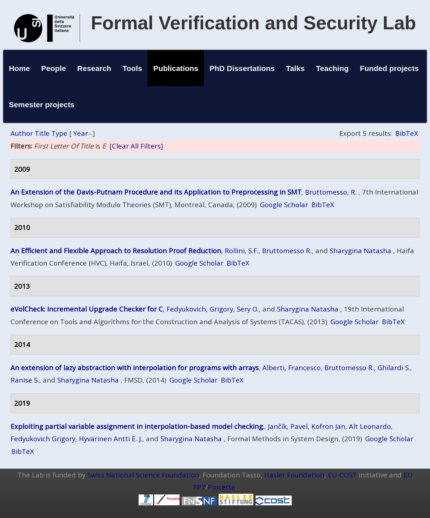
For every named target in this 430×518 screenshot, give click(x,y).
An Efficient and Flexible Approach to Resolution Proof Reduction (115, 250)
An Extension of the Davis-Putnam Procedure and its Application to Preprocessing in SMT (156, 191)
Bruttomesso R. (287, 250)
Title (42, 133)
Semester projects (42, 104)
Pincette (221, 487)
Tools (132, 68)
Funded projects (389, 68)
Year (80, 133)
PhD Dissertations (242, 68)
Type (59, 133)
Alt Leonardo (370, 426)
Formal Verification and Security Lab (253, 22)
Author (21, 133)
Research (94, 68)
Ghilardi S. (394, 367)
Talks (295, 68)
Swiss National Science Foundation (143, 474)
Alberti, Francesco (291, 367)
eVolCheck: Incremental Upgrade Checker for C (86, 308)
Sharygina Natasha (360, 250)
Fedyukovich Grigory (42, 438)
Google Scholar (284, 204)
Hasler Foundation (294, 474)
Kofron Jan (328, 426)
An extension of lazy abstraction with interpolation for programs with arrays (134, 367)
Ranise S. (24, 379)
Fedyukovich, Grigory (199, 308)
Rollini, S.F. (241, 250)
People (53, 68)
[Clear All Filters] (136, 145)
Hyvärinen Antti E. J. (110, 438)
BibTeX (406, 133)
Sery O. (248, 308)
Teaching (332, 68)
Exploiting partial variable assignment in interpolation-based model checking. (137, 426)
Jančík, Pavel (288, 426)
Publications (175, 68)
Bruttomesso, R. (331, 191)
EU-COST (342, 474)
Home (19, 68)
